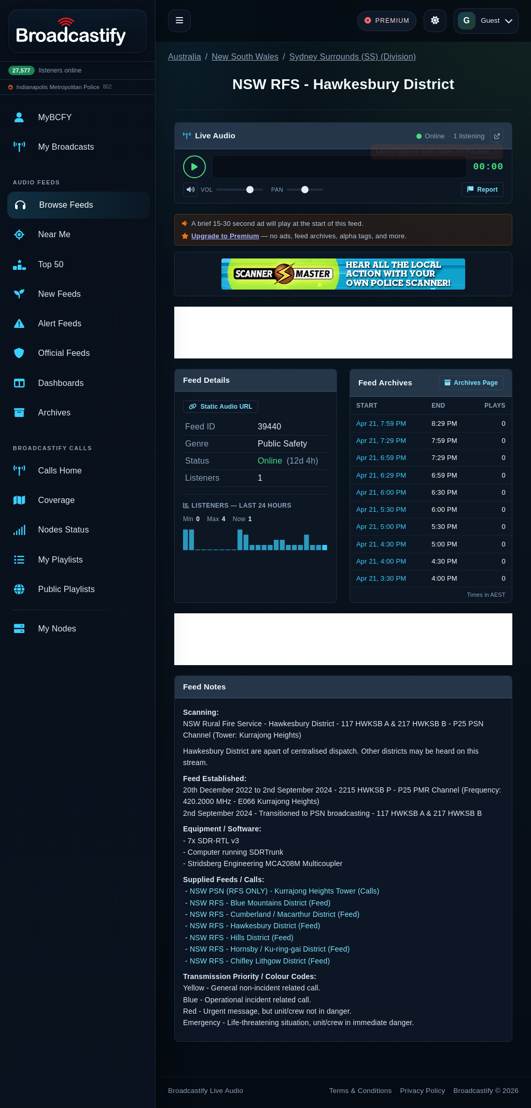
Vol (207, 189)
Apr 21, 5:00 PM (381, 526)
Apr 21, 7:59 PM (381, 423)
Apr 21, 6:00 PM (381, 492)
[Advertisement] (343, 332)
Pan (277, 189)
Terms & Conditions (360, 1091)
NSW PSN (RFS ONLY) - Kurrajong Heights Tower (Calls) (285, 891)
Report (482, 189)
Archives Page (471, 382)
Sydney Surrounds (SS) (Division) (352, 56)
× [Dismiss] (496, 154)
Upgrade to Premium (225, 236)
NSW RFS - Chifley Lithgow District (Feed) (260, 961)
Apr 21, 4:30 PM (381, 544)
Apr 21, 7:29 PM (381, 440)
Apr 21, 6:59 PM (381, 458)
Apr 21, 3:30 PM (381, 578)
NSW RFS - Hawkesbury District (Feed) (255, 926)
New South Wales (245, 56)
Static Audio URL (221, 406)
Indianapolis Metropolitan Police (58, 87)
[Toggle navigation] (179, 20)
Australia (184, 56)
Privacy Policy (422, 1091)
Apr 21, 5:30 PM (381, 509)
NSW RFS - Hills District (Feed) (242, 937)
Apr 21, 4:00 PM (381, 561)
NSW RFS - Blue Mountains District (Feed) (260, 903)
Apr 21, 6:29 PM (381, 475)
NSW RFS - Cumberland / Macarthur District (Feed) (274, 914)
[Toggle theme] (435, 20)
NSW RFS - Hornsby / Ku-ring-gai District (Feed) (270, 949)
